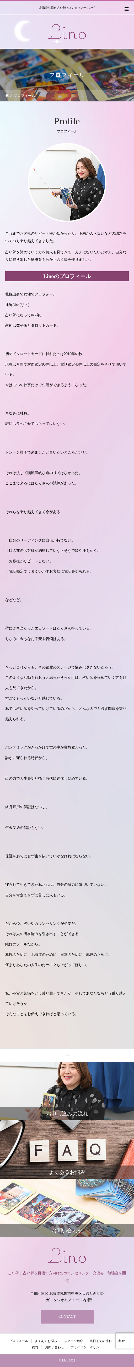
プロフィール (18, 1341)
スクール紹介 (73, 1341)
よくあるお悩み (46, 1341)
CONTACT (67, 1317)
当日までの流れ (101, 1341)
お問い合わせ (54, 1347)
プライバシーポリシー (86, 1347)
